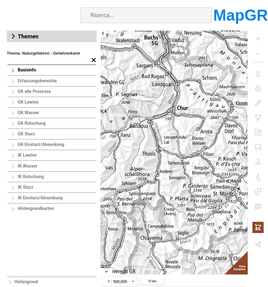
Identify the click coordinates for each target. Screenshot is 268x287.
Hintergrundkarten (36, 208)
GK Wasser (28, 112)
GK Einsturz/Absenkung (41, 144)
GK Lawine (28, 102)
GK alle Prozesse (34, 91)
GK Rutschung (32, 123)
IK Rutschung (31, 176)
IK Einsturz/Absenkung (40, 197)
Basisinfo (27, 69)
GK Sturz (26, 133)
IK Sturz (25, 187)
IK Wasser (27, 165)
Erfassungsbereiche (37, 80)
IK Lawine (27, 155)
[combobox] (146, 15)
